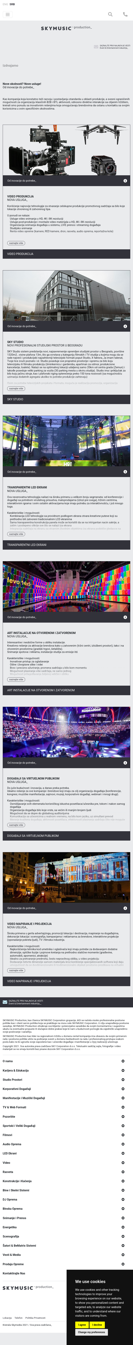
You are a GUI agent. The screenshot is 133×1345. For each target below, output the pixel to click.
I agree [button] (82, 1324)
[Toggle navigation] (7, 14)
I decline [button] (97, 1324)
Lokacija (7, 1335)
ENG (5, 4)
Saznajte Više (16, 260)
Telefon (18, 1335)
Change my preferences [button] (91, 1332)
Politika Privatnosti (35, 1335)
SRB (12, 4)
